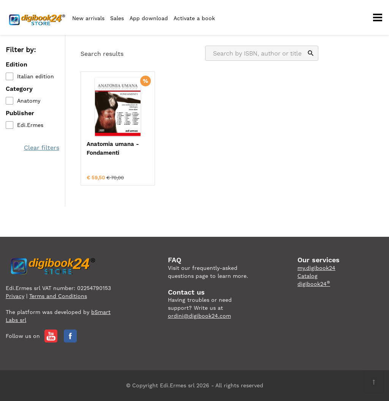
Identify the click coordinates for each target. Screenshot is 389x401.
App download (149, 18)
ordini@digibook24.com (199, 316)
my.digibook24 (316, 268)
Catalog (307, 276)
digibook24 (313, 284)
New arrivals (88, 18)
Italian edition (35, 76)
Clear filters (41, 147)
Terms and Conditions (58, 296)
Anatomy (28, 101)
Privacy (15, 296)
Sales (117, 18)
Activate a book (194, 18)
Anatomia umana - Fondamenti (113, 148)
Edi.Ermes (30, 125)
